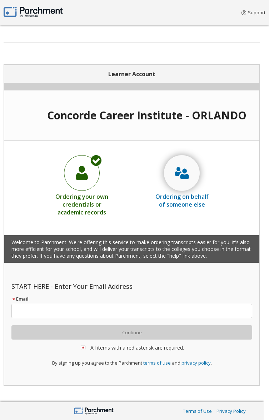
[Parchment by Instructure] (94, 411)
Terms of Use (197, 411)
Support (253, 12)
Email (20, 299)
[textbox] (135, 311)
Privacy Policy (231, 411)
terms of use (157, 363)
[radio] (82, 185)
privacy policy (196, 363)
